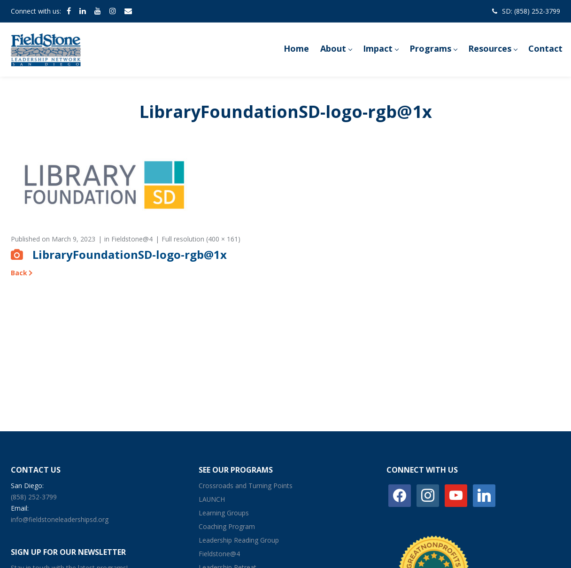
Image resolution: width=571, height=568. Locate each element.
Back (19, 272)
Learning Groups (224, 512)
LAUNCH (212, 499)
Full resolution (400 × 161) (201, 238)
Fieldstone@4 (132, 238)
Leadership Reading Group (239, 540)
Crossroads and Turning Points (246, 485)
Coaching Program (227, 526)
